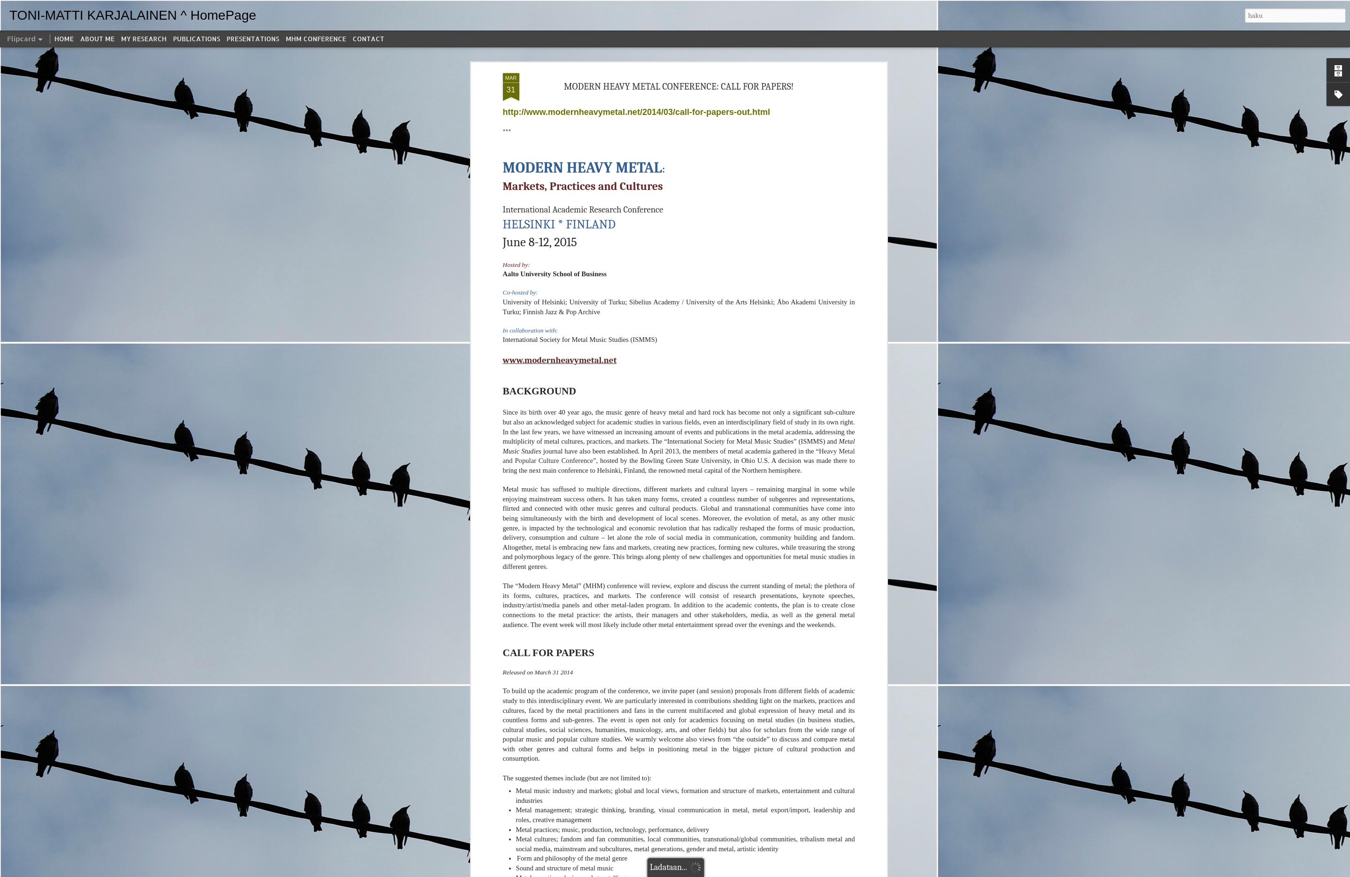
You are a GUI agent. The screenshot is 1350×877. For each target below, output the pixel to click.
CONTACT (368, 39)
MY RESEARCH (144, 39)
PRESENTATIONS (253, 39)
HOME (64, 39)
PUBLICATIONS (196, 39)
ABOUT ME (97, 39)
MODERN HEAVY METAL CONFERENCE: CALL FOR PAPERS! (679, 86)
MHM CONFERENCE (315, 39)
